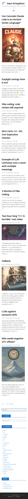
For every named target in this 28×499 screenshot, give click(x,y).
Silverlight (6, 462)
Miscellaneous (7, 453)
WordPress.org (7, 488)
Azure (5, 436)
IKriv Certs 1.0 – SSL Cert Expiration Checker (12, 134)
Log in (5, 483)
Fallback (6, 260)
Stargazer (17, 496)
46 (8, 404)
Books (5, 437)
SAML (5, 461)
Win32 (5, 471)
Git (4, 448)
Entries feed (6, 484)
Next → (12, 404)
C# (4, 439)
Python (5, 459)
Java (4, 452)
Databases (6, 443)
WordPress (10, 496)
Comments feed (7, 486)
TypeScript (6, 466)
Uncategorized (7, 468)
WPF (4, 473)
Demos (5, 445)
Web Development (8, 469)
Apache (5, 434)
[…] (18, 72)
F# (4, 446)
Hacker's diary (7, 450)
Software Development (9, 464)
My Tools (6, 457)
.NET (4, 430)
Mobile (5, 455)
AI (4, 432)
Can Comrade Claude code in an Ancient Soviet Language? (13, 19)
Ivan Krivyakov (16, 3)
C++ (4, 441)
